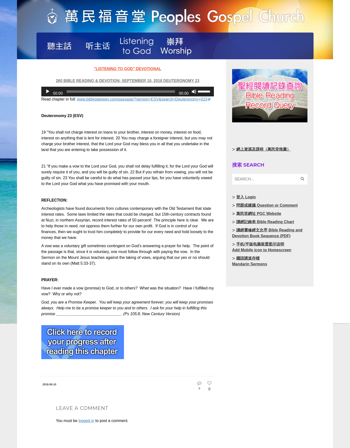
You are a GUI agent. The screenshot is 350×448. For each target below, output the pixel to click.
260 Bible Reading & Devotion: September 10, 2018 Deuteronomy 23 (127, 81)
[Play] (47, 91)
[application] (127, 91)
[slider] (121, 91)
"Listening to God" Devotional (127, 69)
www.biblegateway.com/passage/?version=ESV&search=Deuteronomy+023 (142, 99)
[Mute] (194, 91)
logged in (86, 421)
